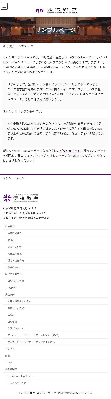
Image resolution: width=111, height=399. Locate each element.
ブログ (8, 362)
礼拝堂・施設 (15, 253)
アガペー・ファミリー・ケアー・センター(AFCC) (33, 335)
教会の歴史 (13, 267)
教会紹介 (10, 226)
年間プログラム (16, 328)
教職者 (11, 240)
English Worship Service (20, 375)
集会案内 (10, 294)
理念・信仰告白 (16, 260)
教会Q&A (12, 287)
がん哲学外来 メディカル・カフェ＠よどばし (31, 342)
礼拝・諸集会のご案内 (19, 301)
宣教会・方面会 (16, 308)
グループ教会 (14, 246)
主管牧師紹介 (15, 233)
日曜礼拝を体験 (16, 280)
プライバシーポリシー (14, 178)
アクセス (9, 348)
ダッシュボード (70, 150)
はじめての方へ (13, 274)
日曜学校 (12, 321)
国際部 (11, 314)
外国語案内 (11, 369)
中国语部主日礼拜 (17, 382)
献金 (7, 355)
